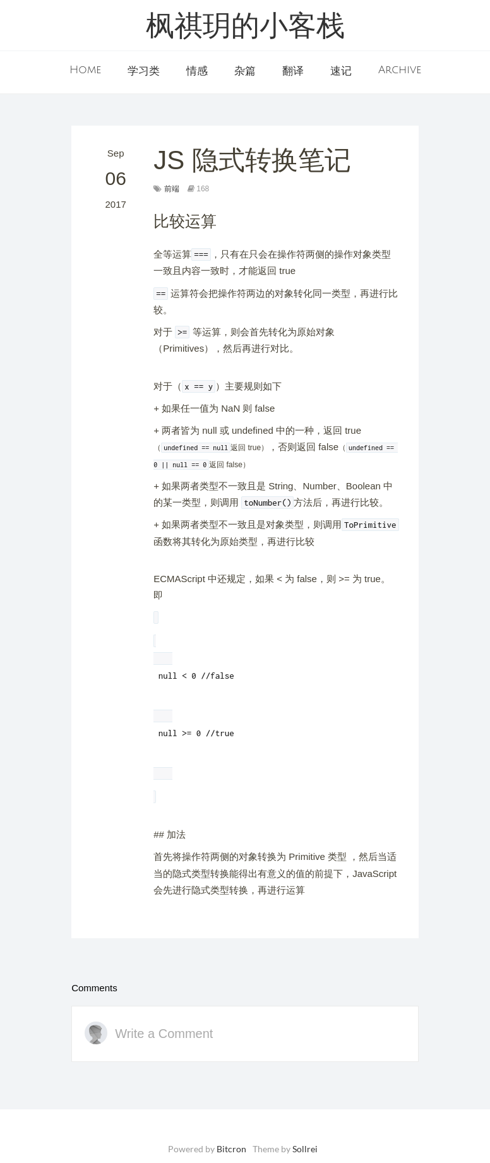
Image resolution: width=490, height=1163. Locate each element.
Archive (399, 70)
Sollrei (305, 1148)
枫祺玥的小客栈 (245, 28)
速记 (341, 71)
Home (85, 70)
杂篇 (245, 71)
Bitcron (231, 1148)
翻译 (293, 71)
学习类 (144, 71)
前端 (171, 188)
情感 (197, 71)
